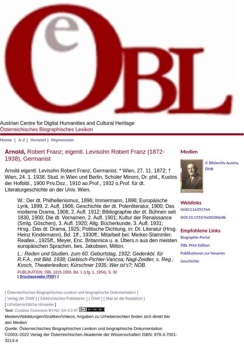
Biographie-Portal (195, 237)
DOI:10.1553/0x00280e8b (203, 217)
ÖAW (95, 298)
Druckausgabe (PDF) (38, 276)
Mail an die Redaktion (124, 298)
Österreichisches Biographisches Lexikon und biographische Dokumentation (71, 292)
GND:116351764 (195, 209)
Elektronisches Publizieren (62, 298)
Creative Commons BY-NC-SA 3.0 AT (60, 310)
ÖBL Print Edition (195, 245)
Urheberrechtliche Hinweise (30, 304)
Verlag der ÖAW (20, 298)
